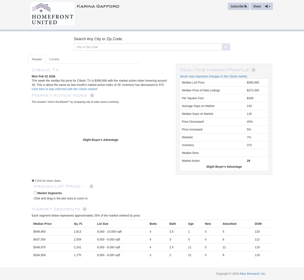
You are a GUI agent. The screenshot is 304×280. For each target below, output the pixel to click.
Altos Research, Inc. (253, 273)
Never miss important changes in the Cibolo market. (214, 76)
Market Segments (48, 193)
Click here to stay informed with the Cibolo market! (65, 89)
